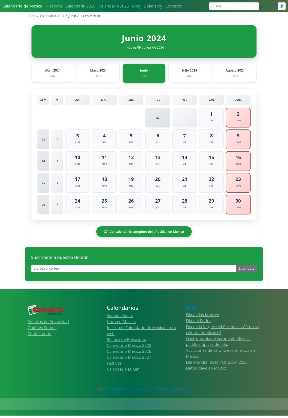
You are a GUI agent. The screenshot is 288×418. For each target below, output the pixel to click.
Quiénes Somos (42, 330)
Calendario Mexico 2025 (129, 347)
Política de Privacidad (126, 341)
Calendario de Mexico (22, 6)
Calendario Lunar (123, 371)
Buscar (268, 6)
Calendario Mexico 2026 (129, 353)
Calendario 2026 (80, 6)
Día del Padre (198, 323)
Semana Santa (120, 318)
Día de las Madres (202, 317)
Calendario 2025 (114, 6)
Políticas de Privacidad (48, 324)
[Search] (234, 6)
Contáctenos (39, 336)
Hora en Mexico (121, 324)
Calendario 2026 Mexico (144, 406)
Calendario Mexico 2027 (129, 359)
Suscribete (246, 271)
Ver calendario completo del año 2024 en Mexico (144, 234)
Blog (136, 6)
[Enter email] (134, 271)
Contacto (173, 6)
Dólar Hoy (153, 6)
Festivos (54, 6)
